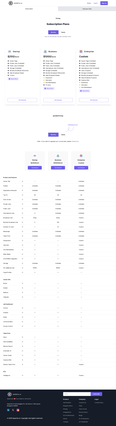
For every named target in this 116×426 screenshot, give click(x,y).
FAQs (80, 406)
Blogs (80, 415)
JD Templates (83, 422)
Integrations (67, 412)
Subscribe (96, 394)
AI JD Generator (84, 419)
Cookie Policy (99, 403)
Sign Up (104, 3)
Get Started (22, 100)
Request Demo (68, 406)
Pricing (65, 409)
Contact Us (82, 403)
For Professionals (68, 415)
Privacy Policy (83, 412)
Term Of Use (83, 409)
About (65, 419)
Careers (65, 422)
